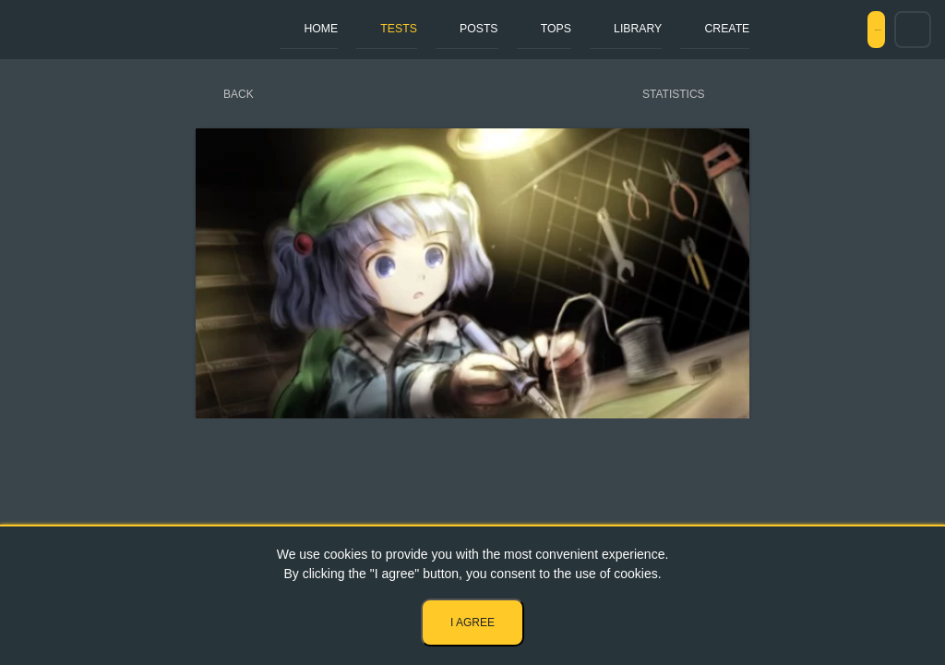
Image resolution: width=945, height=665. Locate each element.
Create (622, 28)
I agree (472, 622)
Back (238, 94)
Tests (367, 28)
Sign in (841, 29)
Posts (428, 28)
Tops (486, 28)
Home (308, 28)
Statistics (673, 94)
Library (550, 28)
